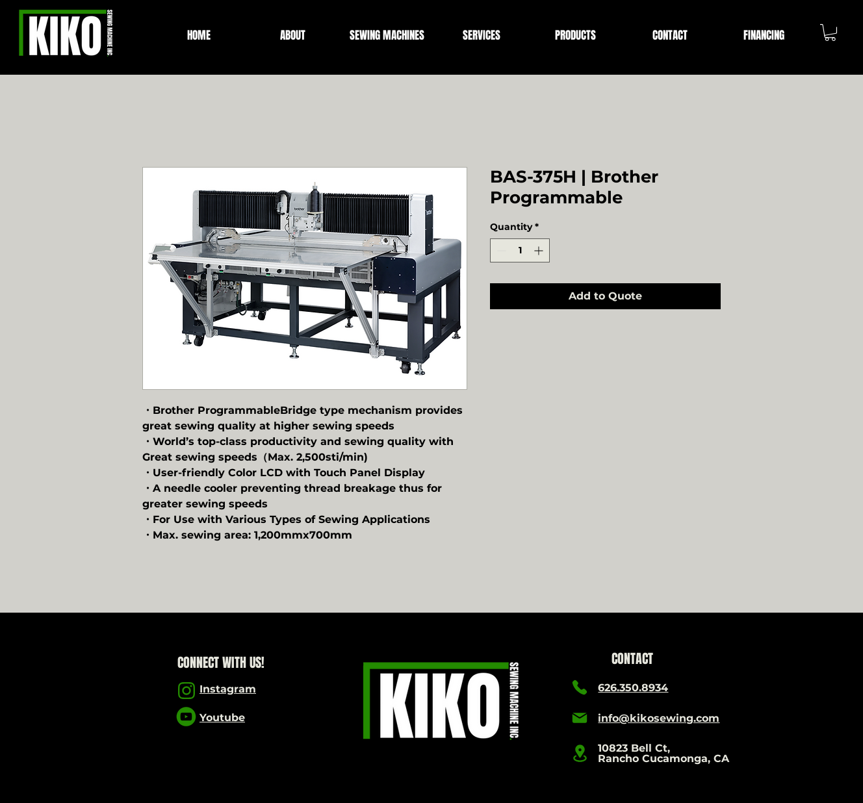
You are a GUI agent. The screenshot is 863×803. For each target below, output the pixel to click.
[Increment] (540, 250)
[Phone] (579, 687)
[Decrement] (500, 250)
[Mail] (579, 717)
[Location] (579, 753)
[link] (830, 32)
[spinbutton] (520, 250)
